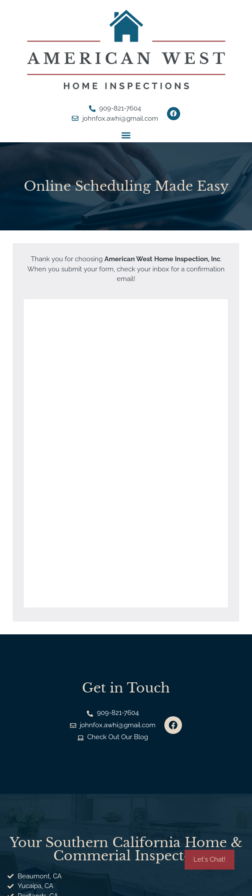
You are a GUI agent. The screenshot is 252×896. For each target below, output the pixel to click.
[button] (126, 135)
